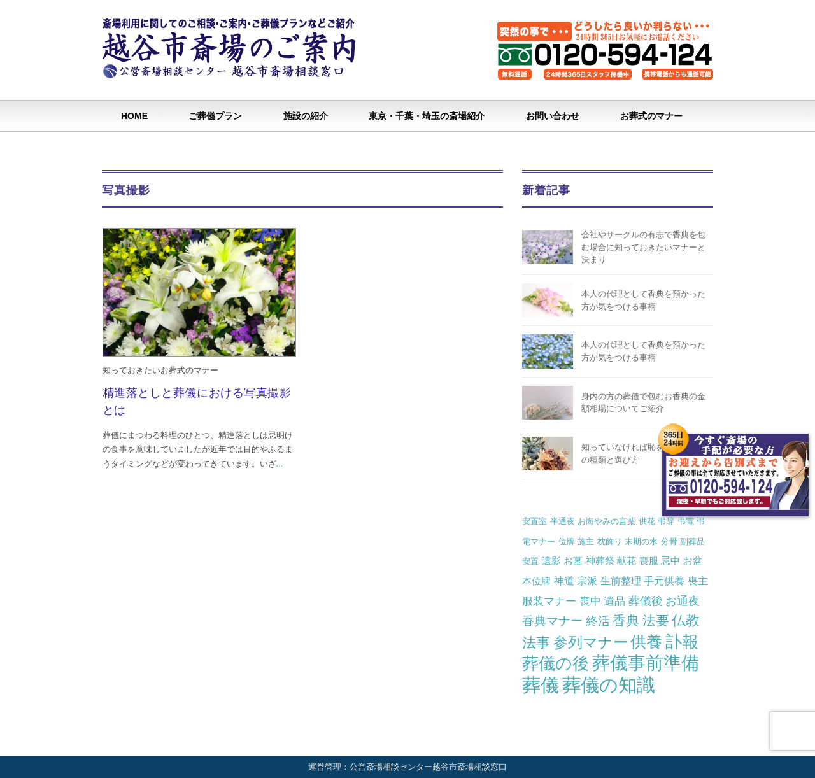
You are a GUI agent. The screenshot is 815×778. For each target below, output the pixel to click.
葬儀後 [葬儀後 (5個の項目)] (645, 600)
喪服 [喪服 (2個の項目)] (648, 560)
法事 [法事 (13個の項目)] (536, 643)
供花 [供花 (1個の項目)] (647, 521)
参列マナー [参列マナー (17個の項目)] (590, 642)
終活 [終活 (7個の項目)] (598, 621)
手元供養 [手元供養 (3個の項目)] (664, 580)
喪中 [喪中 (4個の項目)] (590, 601)
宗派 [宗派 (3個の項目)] (587, 580)
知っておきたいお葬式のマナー (160, 370)
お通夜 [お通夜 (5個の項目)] (682, 600)
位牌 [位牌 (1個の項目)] (566, 541)
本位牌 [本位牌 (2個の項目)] (536, 581)
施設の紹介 (305, 116)
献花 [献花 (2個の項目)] (626, 560)
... (279, 464)
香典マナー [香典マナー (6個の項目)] (552, 621)
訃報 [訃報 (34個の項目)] (681, 641)
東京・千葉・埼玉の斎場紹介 (427, 116)
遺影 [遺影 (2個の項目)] (551, 560)
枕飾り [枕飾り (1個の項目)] (609, 541)
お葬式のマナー (651, 116)
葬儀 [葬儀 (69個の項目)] (540, 685)
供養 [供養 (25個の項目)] (646, 642)
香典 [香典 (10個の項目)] (626, 620)
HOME (134, 116)
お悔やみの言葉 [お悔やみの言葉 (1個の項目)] (606, 521)
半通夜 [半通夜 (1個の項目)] (562, 521)
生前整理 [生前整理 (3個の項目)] (620, 580)
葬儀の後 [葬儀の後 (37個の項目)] (555, 663)
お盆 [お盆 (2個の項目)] (692, 560)
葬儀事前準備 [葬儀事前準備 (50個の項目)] (645, 663)
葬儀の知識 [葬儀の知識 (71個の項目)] (608, 684)
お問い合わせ (552, 116)
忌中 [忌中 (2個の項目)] (670, 560)
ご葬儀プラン (215, 116)
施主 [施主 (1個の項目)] (586, 541)
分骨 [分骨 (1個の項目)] (669, 541)
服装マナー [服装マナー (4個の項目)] (549, 601)
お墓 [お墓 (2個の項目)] (573, 560)
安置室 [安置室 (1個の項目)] (534, 521)
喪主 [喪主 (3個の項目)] (698, 580)
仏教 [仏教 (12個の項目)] (686, 620)
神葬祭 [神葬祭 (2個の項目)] (600, 560)
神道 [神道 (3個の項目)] (564, 580)
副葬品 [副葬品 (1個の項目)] (692, 541)
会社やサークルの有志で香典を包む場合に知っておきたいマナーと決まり (643, 247)
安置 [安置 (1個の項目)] (530, 561)
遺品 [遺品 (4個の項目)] (614, 601)
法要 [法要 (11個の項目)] (655, 620)
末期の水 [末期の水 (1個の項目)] (641, 541)
